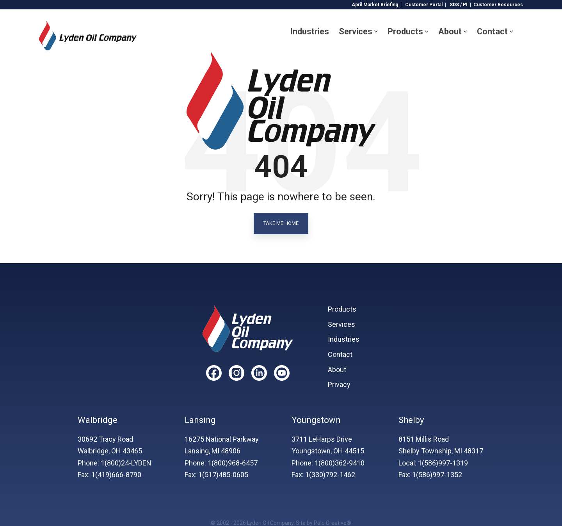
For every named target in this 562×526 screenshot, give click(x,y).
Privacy (339, 385)
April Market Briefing (375, 4)
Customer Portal (424, 4)
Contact (495, 31)
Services (358, 31)
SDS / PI (459, 4)
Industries (309, 31)
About (452, 31)
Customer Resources (498, 4)
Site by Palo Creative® (323, 523)
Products (408, 31)
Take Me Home (281, 223)
